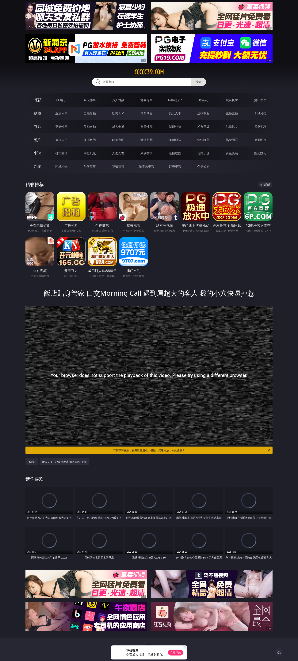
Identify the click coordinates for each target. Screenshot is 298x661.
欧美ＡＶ (118, 113)
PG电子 (61, 100)
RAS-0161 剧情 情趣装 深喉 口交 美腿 (64, 461)
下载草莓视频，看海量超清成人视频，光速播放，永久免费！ (192, 450)
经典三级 (203, 126)
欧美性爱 (146, 126)
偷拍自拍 (90, 126)
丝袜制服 (203, 113)
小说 (37, 153)
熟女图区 (232, 140)
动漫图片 (146, 140)
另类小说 (203, 153)
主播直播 (232, 113)
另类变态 (260, 126)
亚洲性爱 (61, 126)
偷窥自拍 (61, 140)
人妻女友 (118, 153)
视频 (37, 113)
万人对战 (118, 100)
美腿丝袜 (175, 140)
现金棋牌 (232, 100)
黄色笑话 (232, 153)
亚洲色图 (90, 140)
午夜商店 (90, 166)
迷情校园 (175, 153)
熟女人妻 (175, 113)
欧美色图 (118, 140)
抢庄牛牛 (260, 100)
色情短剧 (203, 166)
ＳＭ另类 (260, 113)
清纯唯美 (203, 140)
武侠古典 (146, 153)
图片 (37, 139)
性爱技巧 (260, 153)
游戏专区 (146, 100)
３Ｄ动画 (146, 113)
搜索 (198, 82)
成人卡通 (118, 126)
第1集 (31, 461)
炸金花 (203, 100)
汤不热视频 (146, 166)
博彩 (37, 99)
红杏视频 (175, 166)
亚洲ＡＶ (61, 113)
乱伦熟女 (232, 126)
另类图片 (260, 140)
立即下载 (175, 652)
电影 (37, 126)
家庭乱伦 (90, 153)
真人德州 (90, 100)
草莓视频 (118, 166)
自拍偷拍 (90, 113)
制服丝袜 (175, 126)
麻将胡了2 (175, 100)
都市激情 (61, 153)
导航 (37, 166)
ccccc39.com (149, 72)
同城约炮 (61, 166)
